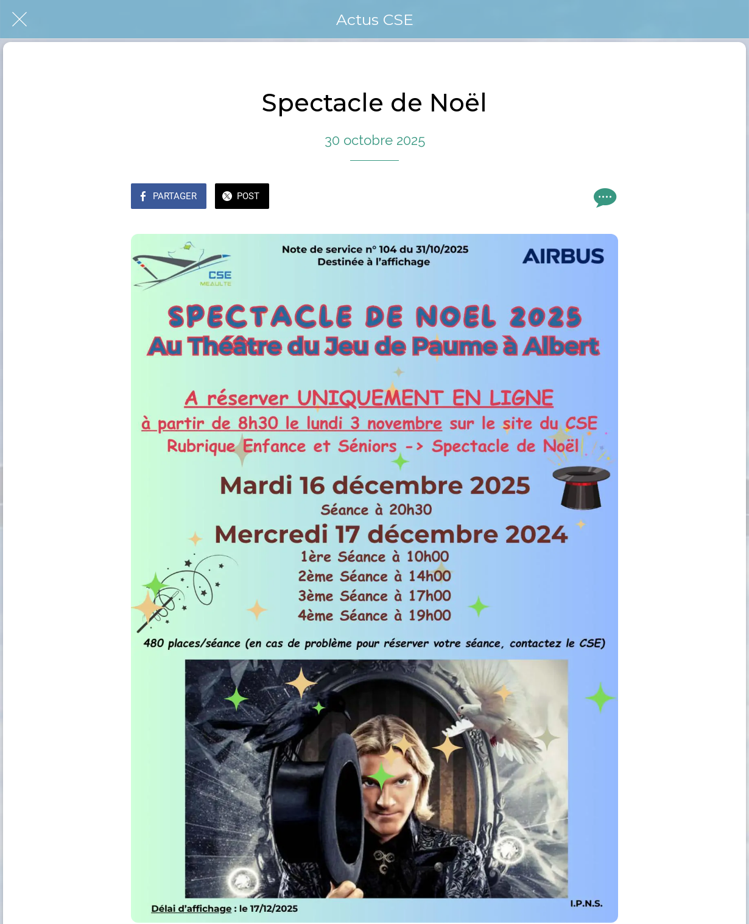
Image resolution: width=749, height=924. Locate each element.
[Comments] (603, 197)
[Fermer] (19, 19)
